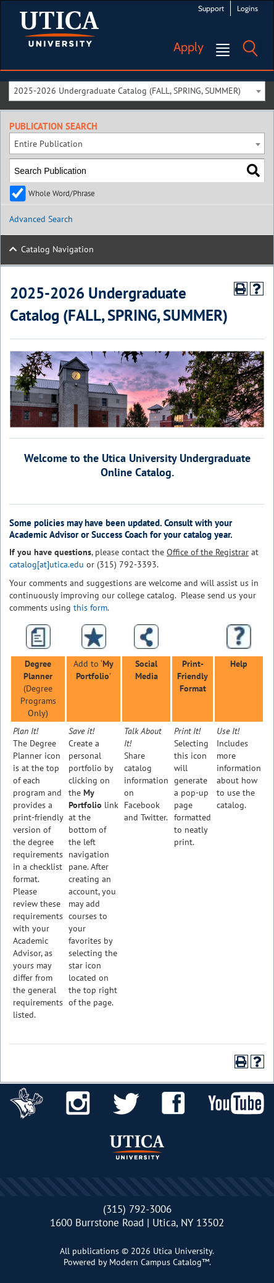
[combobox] (137, 90)
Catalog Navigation (57, 249)
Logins (247, 8)
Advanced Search (41, 219)
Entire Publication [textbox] (48, 143)
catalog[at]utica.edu (46, 564)
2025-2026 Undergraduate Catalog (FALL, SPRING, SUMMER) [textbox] (127, 90)
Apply (188, 46)
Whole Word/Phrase (61, 193)
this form (90, 607)
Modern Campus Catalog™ (159, 1262)
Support (211, 8)
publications (95, 1250)
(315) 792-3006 (137, 1209)
